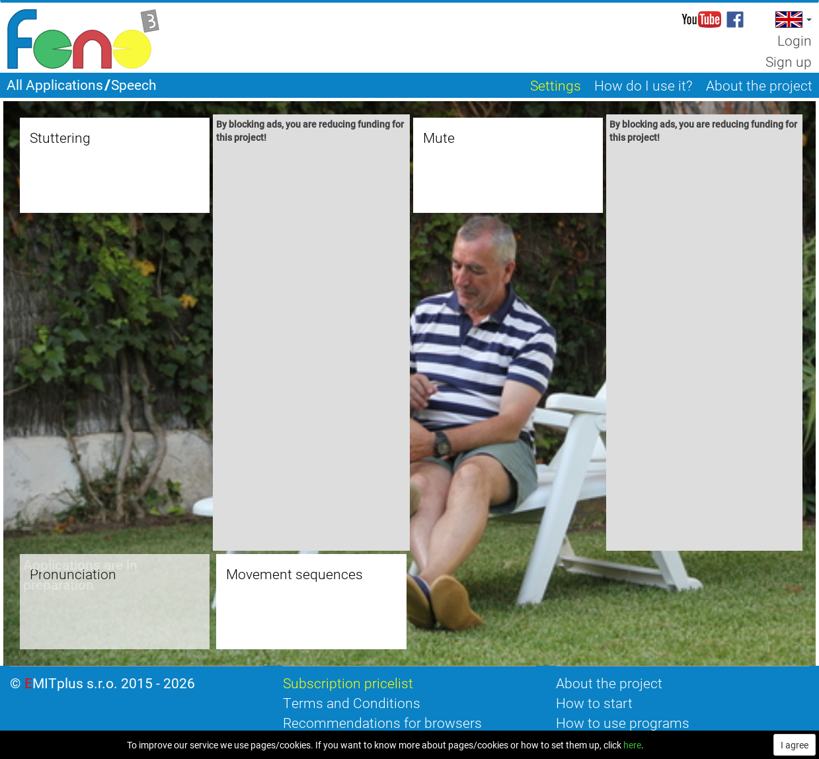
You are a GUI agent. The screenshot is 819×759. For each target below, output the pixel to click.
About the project (609, 683)
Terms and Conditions (351, 703)
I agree (794, 745)
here (632, 745)
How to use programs (622, 722)
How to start (594, 703)
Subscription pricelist (348, 683)
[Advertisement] (311, 349)
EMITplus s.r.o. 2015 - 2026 (109, 683)
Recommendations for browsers (382, 722)
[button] (792, 19)
